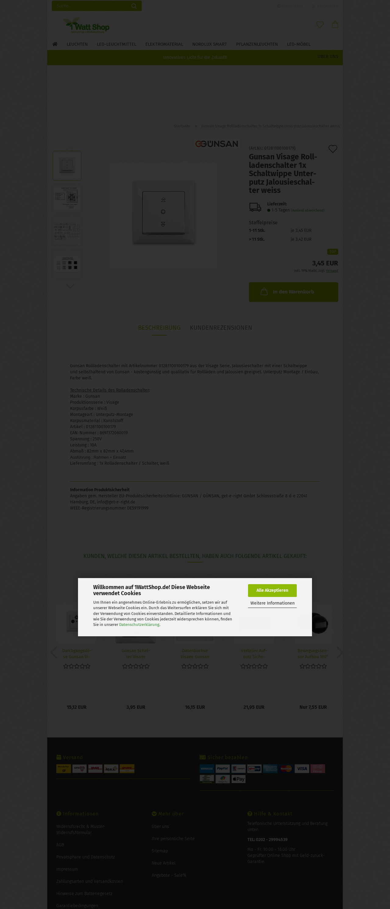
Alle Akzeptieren (272, 590)
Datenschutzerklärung (139, 624)
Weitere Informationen (272, 603)
